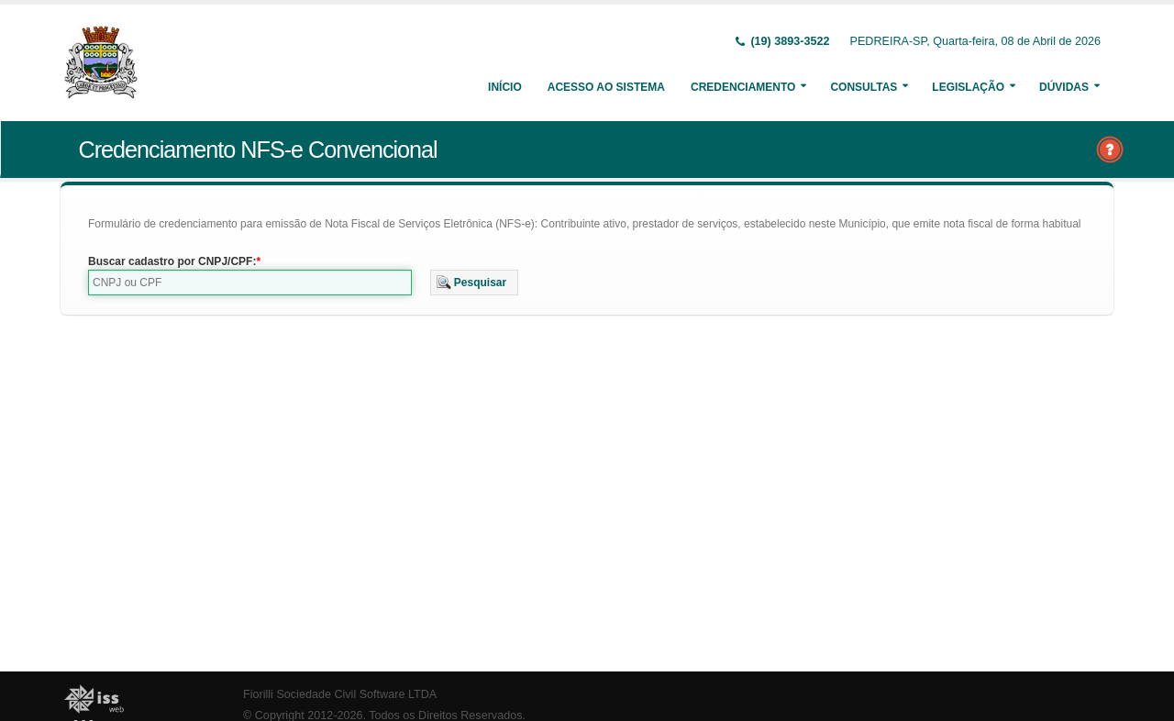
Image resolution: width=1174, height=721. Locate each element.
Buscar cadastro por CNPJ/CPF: (172, 261)
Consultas (863, 87)
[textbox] (250, 282)
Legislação (968, 87)
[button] (474, 282)
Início (505, 87)
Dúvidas (1064, 87)
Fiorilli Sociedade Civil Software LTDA (340, 694)
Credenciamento (743, 87)
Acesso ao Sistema (606, 87)
